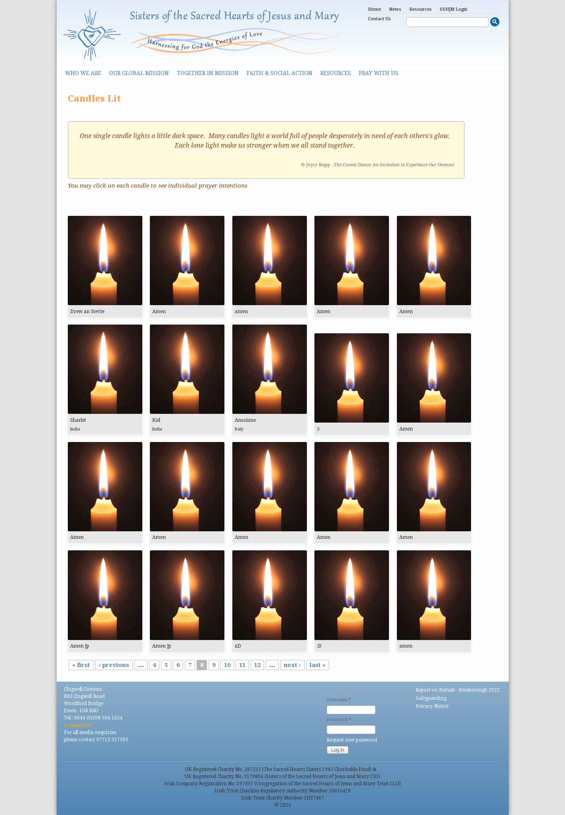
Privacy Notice (432, 706)
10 (227, 665)
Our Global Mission (139, 73)
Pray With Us (378, 73)
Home (374, 9)
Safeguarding (431, 698)
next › (292, 665)
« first (81, 665)
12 (257, 665)
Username (338, 699)
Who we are (83, 73)
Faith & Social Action (279, 73)
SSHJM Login (453, 9)
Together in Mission (208, 73)
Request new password (352, 740)
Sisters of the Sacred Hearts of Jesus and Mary (234, 16)
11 (242, 665)
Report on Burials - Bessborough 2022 (458, 690)
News (395, 9)
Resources (420, 9)
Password (339, 719)
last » (318, 665)
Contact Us (379, 18)
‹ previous (114, 665)
